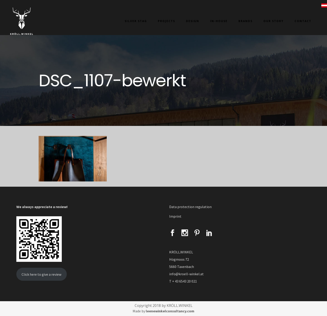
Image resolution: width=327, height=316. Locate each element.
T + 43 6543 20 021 (183, 281)
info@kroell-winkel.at (186, 274)
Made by (163, 311)
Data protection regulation (190, 206)
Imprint (175, 216)
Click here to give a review (41, 274)
